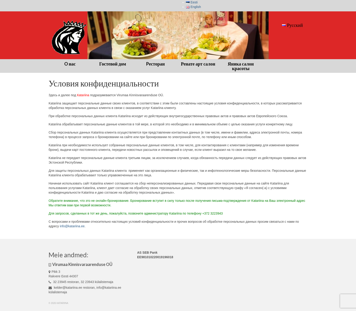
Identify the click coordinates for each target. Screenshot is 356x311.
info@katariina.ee (72, 226)
